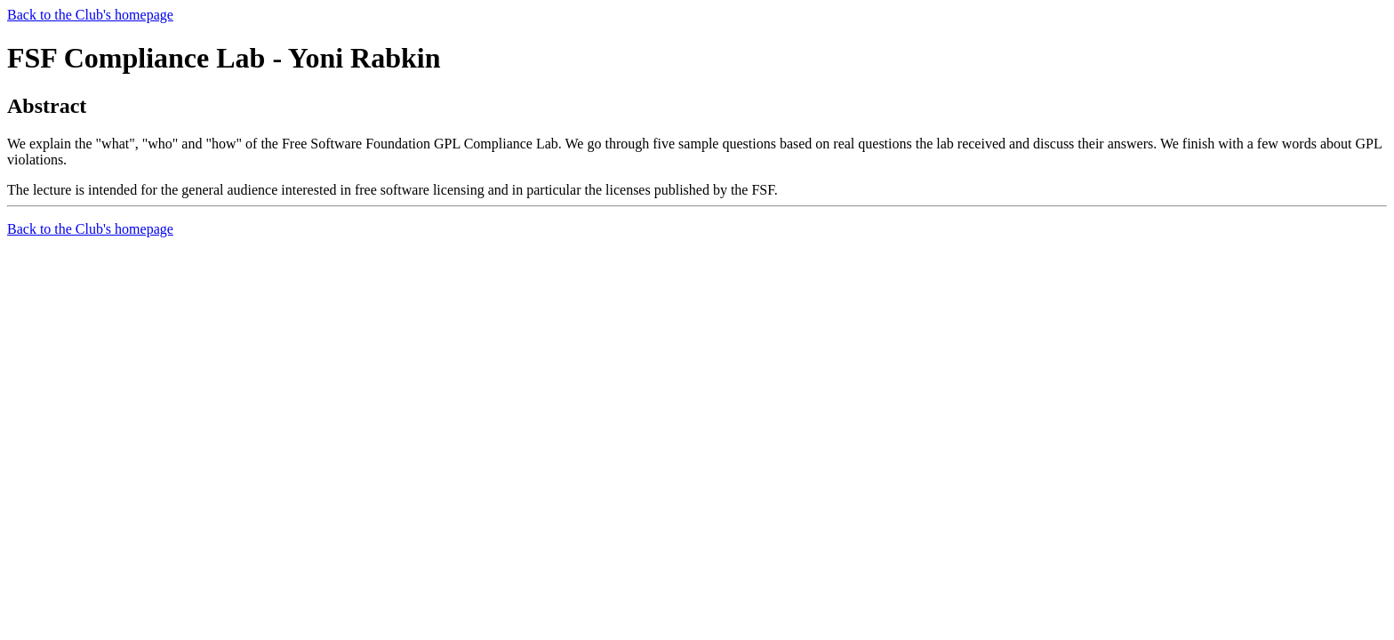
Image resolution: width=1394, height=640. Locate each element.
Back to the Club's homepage (90, 14)
